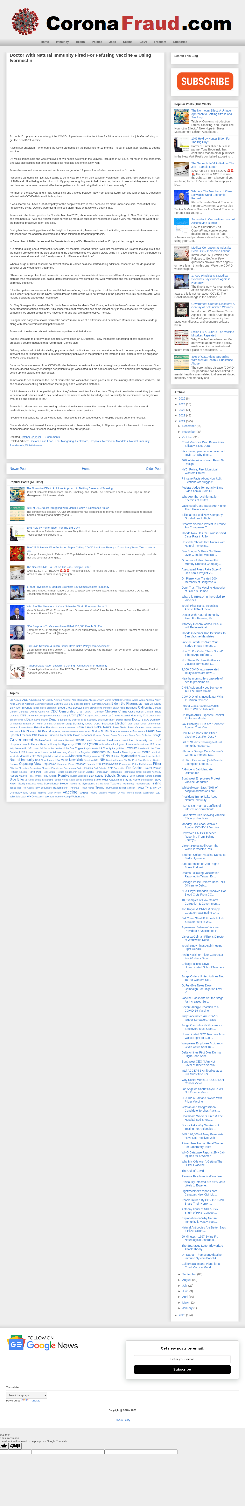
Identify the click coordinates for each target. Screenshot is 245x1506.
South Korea (61, 779)
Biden (115, 703)
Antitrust (127, 700)
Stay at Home (131, 779)
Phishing (14, 768)
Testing (156, 783)
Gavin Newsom (82, 735)
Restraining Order (132, 771)
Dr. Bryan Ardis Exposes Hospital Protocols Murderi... (203, 716)
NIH (102, 760)
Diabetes (76, 720)
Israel (158, 744)
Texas (13, 787)
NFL (96, 760)
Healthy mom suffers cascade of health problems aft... (202, 680)
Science (122, 775)
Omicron (147, 760)
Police (80, 768)
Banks (49, 703)
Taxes (106, 784)
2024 (182, 404)
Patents (91, 764)
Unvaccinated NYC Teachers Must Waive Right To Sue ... (203, 1036)
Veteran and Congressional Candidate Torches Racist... (201, 1108)
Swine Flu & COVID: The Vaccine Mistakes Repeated (212, 333)
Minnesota (64, 756)
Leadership (144, 748)
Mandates (122, 441)
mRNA (105, 756)
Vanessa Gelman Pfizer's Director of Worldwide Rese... (203, 938)
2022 (182, 415)
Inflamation (110, 744)
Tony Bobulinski (43, 787)
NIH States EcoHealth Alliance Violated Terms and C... (201, 662)
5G (11, 699)
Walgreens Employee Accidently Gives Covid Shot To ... (202, 1045)
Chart (80, 711)
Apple (135, 699)
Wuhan (75, 796)
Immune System (86, 744)
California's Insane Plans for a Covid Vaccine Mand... (201, 1265)
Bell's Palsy (90, 703)
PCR (98, 764)
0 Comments (52, 437)
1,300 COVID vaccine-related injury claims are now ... (200, 671)
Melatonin (14, 756)
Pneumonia (70, 768)
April (185, 1296)
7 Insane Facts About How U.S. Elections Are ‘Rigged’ (202, 480)
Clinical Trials (153, 711)
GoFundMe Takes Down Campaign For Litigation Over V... (202, 989)
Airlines (58, 699)
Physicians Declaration (30, 768)
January (187, 1308)
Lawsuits (131, 748)
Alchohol (67, 700)
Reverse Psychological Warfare (202, 1176)
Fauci (25, 731)
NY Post (132, 760)
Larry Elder (118, 748)
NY (125, 760)
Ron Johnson (35, 776)
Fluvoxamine (124, 731)
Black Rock (39, 707)
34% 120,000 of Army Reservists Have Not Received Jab (202, 1136)
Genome (97, 735)
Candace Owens (28, 711)
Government (21, 739)
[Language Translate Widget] (26, 1395)
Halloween (58, 740)
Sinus (31, 780)
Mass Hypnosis (131, 752)
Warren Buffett (134, 793)
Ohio (140, 760)
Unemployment (19, 792)
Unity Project (54, 793)
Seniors (157, 775)
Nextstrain (88, 760)
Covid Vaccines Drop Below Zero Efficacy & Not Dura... (203, 444)
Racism (23, 771)
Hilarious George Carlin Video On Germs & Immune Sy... (203, 753)
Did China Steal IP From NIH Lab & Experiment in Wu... (203, 920)
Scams (127, 41)
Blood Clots (65, 707)
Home (45, 41)
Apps (142, 699)
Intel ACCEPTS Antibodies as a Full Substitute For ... (202, 1072)
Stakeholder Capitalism (108, 779)
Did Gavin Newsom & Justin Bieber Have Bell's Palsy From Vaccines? (68, 646)
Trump (99, 787)
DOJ (146, 719)
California (145, 707)
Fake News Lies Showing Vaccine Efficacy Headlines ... (203, 816)
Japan (36, 748)
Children (111, 711)
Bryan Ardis (119, 707)
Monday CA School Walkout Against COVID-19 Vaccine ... (202, 825)
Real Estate (49, 771)
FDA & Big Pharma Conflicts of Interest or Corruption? (201, 807)
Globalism (146, 735)
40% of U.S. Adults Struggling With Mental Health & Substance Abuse (68, 507)
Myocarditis (129, 756)
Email (143, 723)
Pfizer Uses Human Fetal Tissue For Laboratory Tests (202, 1145)
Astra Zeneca (17, 703)
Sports (79, 780)
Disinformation (106, 719)
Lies (22, 752)
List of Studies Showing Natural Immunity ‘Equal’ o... (202, 744)
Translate (30, 1400)
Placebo (46, 768)
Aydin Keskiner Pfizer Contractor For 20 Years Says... (202, 956)
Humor (35, 744)
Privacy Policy (122, 1420)
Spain (72, 780)
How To (25, 744)
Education (108, 723)
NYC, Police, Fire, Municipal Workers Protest (199, 471)
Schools (110, 775)
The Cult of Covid (193, 1170)
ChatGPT (89, 712)
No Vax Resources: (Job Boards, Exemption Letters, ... (202, 762)
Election (120, 723)
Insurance (131, 744)
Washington (148, 793)
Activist (17, 699)
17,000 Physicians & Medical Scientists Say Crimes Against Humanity (68, 586)
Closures (14, 715)
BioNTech (15, 707)
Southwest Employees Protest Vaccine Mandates (201, 780)
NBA (37, 760)
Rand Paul (34, 771)
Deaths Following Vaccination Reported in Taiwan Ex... (200, 874)
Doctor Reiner (123, 719)
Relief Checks (86, 771)
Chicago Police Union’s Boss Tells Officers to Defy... (203, 883)
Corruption (76, 715)
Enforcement (154, 723)
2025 (182, 398)
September (189, 1274)
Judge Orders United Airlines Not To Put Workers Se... (203, 978)
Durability (78, 723)
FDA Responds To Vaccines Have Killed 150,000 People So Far (64, 626)
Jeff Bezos (45, 748)
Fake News (102, 727)
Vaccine (70, 792)
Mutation (115, 756)
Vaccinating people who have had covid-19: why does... (203, 453)
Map (109, 752)
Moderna (75, 756)
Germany (123, 735)
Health (80, 41)
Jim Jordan (57, 748)
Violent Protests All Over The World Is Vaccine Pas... (200, 847)
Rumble (63, 775)
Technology (128, 783)
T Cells (99, 784)
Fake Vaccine (135, 727)
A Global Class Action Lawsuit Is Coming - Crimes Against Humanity (67, 665)
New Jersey (47, 760)
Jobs (112, 41)
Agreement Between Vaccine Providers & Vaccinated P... (200, 929)
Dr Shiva (48, 724)
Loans (29, 752)
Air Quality (47, 699)
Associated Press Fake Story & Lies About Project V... (201, 571)
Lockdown (55, 752)
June (185, 1291)
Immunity (62, 41)
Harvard (69, 740)
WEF (158, 792)
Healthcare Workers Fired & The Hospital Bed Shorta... (202, 1118)
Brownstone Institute (101, 707)
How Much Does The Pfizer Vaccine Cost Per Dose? (199, 734)
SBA (91, 775)
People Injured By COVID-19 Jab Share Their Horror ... (203, 1201)
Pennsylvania (110, 763)
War (123, 793)
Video (93, 792)
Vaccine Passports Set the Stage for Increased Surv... (203, 999)
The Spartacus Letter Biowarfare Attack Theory (202, 1247)
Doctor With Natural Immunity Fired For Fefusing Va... (200, 616)
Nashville (157, 756)
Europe (14, 727)
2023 (182, 409)
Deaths (54, 719)
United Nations (37, 792)
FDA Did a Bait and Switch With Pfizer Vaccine (202, 1099)
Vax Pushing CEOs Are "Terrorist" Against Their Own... (203, 725)
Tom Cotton (28, 788)
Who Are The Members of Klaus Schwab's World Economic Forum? (67, 606)
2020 (182, 1315)
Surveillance (51, 783)
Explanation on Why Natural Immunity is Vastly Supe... (200, 1220)
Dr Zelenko (59, 724)
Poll (96, 768)
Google (157, 735)
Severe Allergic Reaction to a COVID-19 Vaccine (200, 1008)
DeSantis (65, 719)
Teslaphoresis (142, 783)
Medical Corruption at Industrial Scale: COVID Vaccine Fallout (211, 249)
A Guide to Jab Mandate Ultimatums (197, 771)
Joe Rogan (76, 748)
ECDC (97, 723)
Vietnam (103, 793)
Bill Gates (155, 703)
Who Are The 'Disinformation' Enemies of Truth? (200, 498)
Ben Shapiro (104, 703)
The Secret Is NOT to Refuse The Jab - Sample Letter (58, 567)
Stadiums (88, 779)
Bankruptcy (40, 704)
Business (131, 707)
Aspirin (158, 700)
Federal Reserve (70, 731)
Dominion (155, 719)
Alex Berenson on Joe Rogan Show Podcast (200, 865)
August (187, 1279)
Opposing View (30, 763)
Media (146, 752)
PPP (110, 768)
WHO (30, 796)
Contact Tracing (60, 715)
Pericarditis (125, 764)
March (186, 1302)
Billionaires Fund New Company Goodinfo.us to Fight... (202, 516)
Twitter (140, 787)
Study (21, 783)
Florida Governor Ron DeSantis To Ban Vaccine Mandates (204, 634)
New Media (61, 760)
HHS (158, 740)
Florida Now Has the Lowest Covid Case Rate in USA (204, 534)
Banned (58, 703)
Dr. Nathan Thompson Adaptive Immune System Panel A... (202, 1256)
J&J (30, 748)
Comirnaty (32, 715)
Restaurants (115, 771)
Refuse (60, 771)
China (122, 711)
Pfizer (157, 763)
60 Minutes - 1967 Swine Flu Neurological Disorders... (200, 1238)
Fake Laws (47, 441)
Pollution (103, 768)
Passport (80, 763)
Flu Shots (111, 731)
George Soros (110, 735)
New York (76, 760)
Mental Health (28, 756)
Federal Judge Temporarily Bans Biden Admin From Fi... (202, 489)
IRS (152, 744)
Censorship (67, 711)
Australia (29, 703)
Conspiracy (44, 715)
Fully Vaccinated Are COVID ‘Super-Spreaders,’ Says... (200, 1018)
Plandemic (57, 768)
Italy (12, 748)
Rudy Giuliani (49, 775)
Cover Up (105, 715)
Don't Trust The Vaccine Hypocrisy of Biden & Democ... (203, 589)
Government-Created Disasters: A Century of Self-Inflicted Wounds (212, 305)
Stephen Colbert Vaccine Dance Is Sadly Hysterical (203, 856)
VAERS (84, 792)
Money (87, 756)
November (189, 431)
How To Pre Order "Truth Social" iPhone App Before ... (202, 653)
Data (29, 719)
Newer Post (18, 468)
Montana (96, 756)
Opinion (14, 764)
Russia (73, 776)
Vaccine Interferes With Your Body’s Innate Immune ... (200, 644)
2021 (182, 421)
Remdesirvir (17, 445)
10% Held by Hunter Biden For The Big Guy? (53, 527)
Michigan (42, 756)
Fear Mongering (64, 441)
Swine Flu (75, 783)
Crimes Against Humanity (127, 715)
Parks (71, 764)
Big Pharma (129, 703)
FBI (32, 731)
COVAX (96, 716)
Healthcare (81, 441)
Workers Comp (63, 796)
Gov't (143, 41)
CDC (54, 711)
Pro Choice (134, 768)
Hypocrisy (68, 744)
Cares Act (43, 711)
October (187, 437)
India (101, 744)
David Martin (41, 719)
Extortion (39, 727)
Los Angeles (82, 752)
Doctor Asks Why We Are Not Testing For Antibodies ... (200, 1127)
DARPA (22, 720)
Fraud (150, 731)
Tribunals (74, 787)
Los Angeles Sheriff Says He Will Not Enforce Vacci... (203, 1090)
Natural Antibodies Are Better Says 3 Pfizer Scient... (204, 1229)
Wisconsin (39, 797)
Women (49, 796)
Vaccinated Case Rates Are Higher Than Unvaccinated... (204, 507)
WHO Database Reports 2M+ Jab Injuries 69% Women (203, 1154)
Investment (143, 744)
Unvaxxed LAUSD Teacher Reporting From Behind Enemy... (199, 836)
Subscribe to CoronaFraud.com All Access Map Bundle (213, 221)
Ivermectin (108, 441)
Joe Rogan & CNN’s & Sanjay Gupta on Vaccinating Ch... (201, 911)
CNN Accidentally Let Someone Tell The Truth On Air (202, 689)
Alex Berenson (80, 699)
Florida (95, 731)
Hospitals (95, 441)
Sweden (64, 783)
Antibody (117, 699)
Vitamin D (114, 792)
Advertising (35, 699)
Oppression (49, 763)
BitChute (27, 707)
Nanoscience (145, 756)
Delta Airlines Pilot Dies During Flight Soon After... (201, 1054)
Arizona (150, 699)
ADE (25, 699)
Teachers (115, 783)
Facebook (52, 727)
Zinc (82, 796)
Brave (86, 708)
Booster (77, 707)
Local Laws (41, 752)
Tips (19, 787)
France (141, 731)
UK (159, 787)
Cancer (14, 711)
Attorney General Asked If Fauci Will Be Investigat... (202, 625)
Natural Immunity (139, 441)
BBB (71, 704)
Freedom (160, 41)
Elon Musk (133, 723)
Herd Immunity (138, 740)
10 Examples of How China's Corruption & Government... (201, 901)
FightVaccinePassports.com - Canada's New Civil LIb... (200, 1192)
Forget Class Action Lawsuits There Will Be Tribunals (200, 707)
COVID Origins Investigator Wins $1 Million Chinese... (203, 698)
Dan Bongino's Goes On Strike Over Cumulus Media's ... (201, 553)
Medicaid (156, 752)
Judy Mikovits (91, 748)
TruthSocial (112, 787)
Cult (145, 715)
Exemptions (26, 727)
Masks (117, 752)
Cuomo (152, 715)
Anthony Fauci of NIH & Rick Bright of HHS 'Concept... (200, 1210)
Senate (148, 776)
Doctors (34, 441)
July (185, 1285)
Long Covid (68, 752)
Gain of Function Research (55, 735)
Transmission (60, 787)
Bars (66, 704)
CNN (23, 715)
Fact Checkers (67, 727)
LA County (105, 748)
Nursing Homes (114, 760)
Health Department (95, 740)
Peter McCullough (142, 764)
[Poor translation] (15, 1446)
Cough (88, 716)
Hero (151, 740)
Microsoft (53, 756)
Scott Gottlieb (137, 775)
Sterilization (147, 779)
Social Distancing (44, 779)
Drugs (68, 723)
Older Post (153, 468)
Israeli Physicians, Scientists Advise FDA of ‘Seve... (200, 607)
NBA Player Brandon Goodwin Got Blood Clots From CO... (204, 892)
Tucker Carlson (127, 787)
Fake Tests (119, 727)
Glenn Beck (135, 735)
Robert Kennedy (152, 771)
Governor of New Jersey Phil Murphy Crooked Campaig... (201, 562)
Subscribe (180, 41)
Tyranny (150, 787)
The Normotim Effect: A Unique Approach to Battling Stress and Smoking (70, 488)
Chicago (99, 711)
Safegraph (83, 776)
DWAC (89, 723)
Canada (157, 707)
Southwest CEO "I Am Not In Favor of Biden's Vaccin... (200, 1063)
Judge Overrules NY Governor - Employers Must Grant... (202, 1027)
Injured (121, 744)
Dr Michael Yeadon (20, 723)
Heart (124, 740)
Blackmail (52, 707)
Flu (102, 731)
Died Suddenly (89, 719)
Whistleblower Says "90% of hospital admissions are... (200, 789)
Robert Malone (19, 775)
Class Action (136, 711)
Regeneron (71, 771)
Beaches (78, 703)
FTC (34, 735)
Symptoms (88, 783)
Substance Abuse (34, 784)
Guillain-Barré (43, 740)
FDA (38, 731)
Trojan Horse (87, 787)
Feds (81, 731)
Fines (88, 731)
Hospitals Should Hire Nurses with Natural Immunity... (203, 544)
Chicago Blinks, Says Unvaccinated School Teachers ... (203, 967)
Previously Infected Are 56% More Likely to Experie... (203, 1183)
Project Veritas (152, 768)
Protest (14, 771)
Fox (134, 731)
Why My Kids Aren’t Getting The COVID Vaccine (202, 1163)
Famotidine (15, 731)
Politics (97, 41)
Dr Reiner (37, 723)
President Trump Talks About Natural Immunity (200, 798)
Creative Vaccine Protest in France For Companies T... (204, 525)
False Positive (153, 727)
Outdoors (62, 764)
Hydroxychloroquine (50, 744)
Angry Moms (104, 699)
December (189, 426)
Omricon (157, 760)
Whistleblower (33, 445)
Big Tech (144, 703)
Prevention (119, 768)
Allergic (92, 699)
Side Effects (18, 779)
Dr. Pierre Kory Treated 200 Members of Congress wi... (200, 580)
